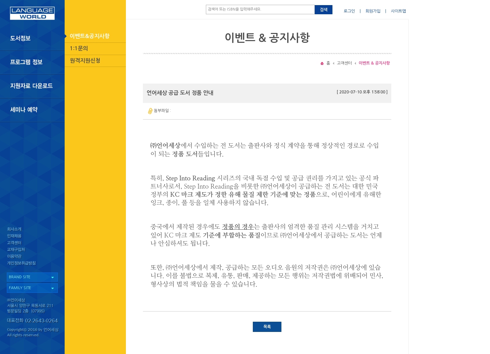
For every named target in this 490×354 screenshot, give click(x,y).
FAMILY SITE (20, 288)
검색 (323, 10)
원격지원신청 (85, 60)
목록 (267, 327)
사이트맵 (398, 11)
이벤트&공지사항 (90, 36)
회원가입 (372, 11)
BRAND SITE (19, 277)
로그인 (349, 11)
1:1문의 (79, 48)
